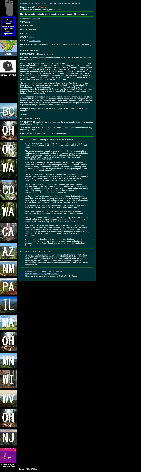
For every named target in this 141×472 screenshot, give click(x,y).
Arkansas (51, 3)
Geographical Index (27, 3)
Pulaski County (62, 3)
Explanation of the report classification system (43, 271)
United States (41, 3)
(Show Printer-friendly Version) (31, 18)
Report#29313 (72, 221)
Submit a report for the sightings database (42, 274)
